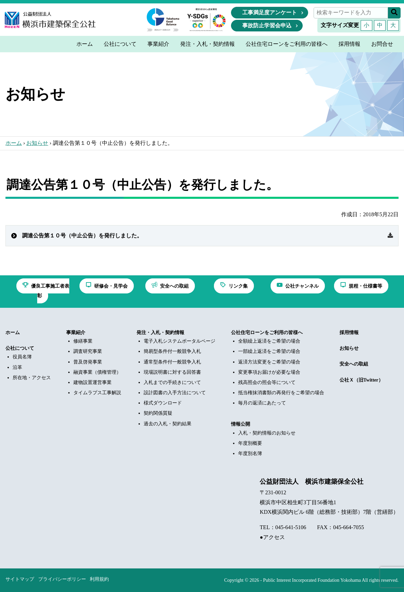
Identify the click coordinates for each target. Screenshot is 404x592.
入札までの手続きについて (172, 382)
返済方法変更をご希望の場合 (269, 361)
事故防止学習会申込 (266, 25)
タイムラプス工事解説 (97, 392)
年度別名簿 (250, 453)
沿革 (17, 367)
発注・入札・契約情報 (160, 332)
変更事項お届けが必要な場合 (269, 372)
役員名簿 (22, 356)
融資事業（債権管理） (97, 372)
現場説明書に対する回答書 (172, 372)
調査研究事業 (87, 351)
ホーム (13, 143)
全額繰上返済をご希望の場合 (269, 341)
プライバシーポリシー (62, 579)
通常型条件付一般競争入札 (172, 361)
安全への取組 (354, 364)
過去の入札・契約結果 (167, 423)
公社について (19, 348)
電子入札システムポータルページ (179, 341)
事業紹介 (75, 332)
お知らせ (37, 143)
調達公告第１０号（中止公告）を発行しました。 (82, 235)
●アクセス (272, 537)
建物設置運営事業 (92, 382)
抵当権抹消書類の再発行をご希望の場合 (281, 392)
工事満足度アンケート (269, 12)
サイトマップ (19, 579)
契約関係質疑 (158, 413)
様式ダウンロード (163, 402)
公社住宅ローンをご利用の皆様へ (267, 332)
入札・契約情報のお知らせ (266, 433)
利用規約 (99, 579)
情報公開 (240, 424)
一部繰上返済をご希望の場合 (269, 351)
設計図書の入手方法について (175, 392)
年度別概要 (250, 443)
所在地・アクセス (32, 377)
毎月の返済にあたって (262, 402)
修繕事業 (82, 341)
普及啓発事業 (87, 361)
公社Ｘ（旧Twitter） (361, 380)
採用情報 (349, 332)
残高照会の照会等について (266, 382)
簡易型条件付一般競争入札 (172, 351)
